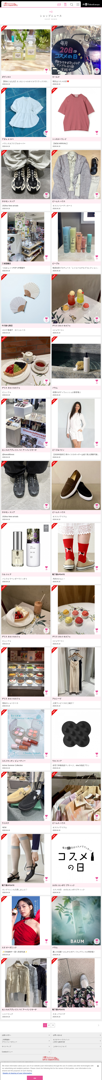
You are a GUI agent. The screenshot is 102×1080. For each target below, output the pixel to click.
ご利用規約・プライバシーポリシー (9, 1041)
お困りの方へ (6, 1035)
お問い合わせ (57, 1035)
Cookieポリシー (7, 1052)
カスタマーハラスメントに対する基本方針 (61, 1041)
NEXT (97, 1025)
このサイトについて (60, 1046)
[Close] (98, 1074)
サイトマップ (6, 1046)
